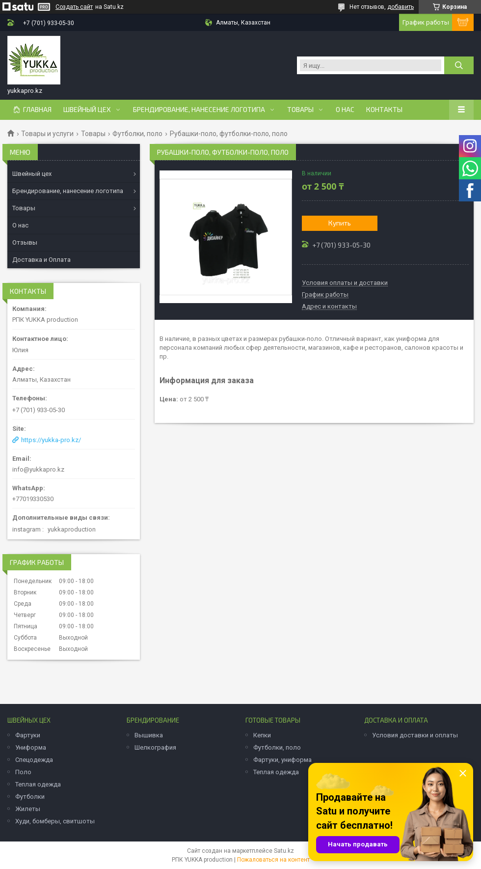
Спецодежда (34, 759)
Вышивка (148, 735)
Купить (339, 223)
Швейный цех (87, 109)
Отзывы (24, 242)
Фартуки (27, 735)
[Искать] (459, 65)
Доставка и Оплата (41, 259)
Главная (37, 109)
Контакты (384, 109)
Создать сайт (74, 6)
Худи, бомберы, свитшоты (55, 821)
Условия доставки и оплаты (415, 735)
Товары (300, 109)
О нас (345, 109)
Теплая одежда (38, 784)
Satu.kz (284, 850)
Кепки (262, 735)
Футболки (30, 796)
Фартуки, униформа (282, 759)
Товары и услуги (47, 134)
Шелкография (155, 747)
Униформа (30, 747)
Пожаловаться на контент (273, 859)
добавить (400, 6)
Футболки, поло (137, 134)
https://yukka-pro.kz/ (51, 440)
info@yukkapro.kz (38, 469)
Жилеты (27, 809)
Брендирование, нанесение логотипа (199, 109)
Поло (23, 772)
